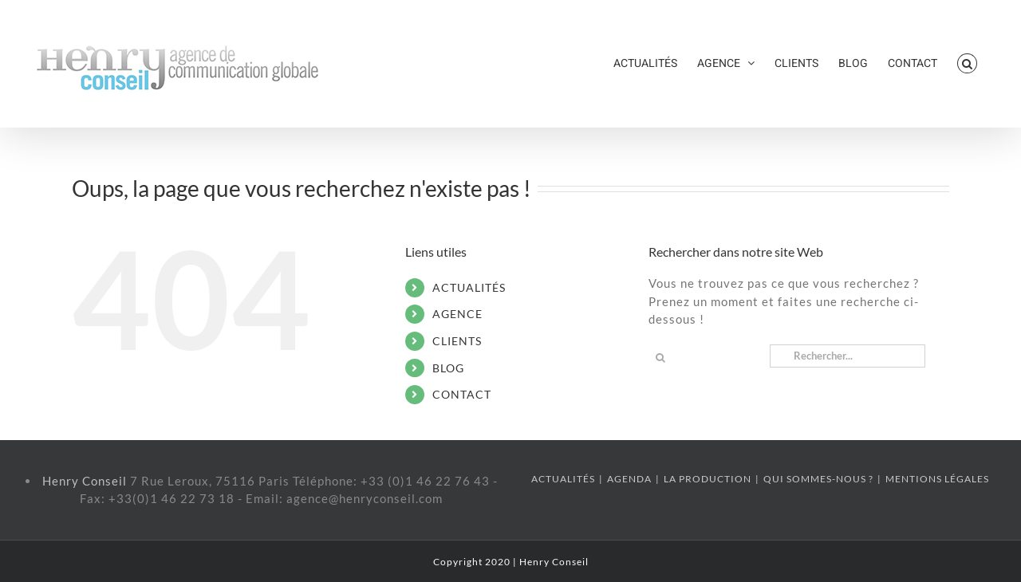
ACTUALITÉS (469, 287)
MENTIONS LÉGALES (937, 479)
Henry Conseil (86, 481)
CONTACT (461, 394)
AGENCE (457, 313)
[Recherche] (660, 357)
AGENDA (629, 479)
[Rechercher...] (847, 356)
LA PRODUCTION (707, 479)
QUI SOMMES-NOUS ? (818, 479)
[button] (967, 63)
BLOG (448, 368)
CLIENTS (457, 341)
